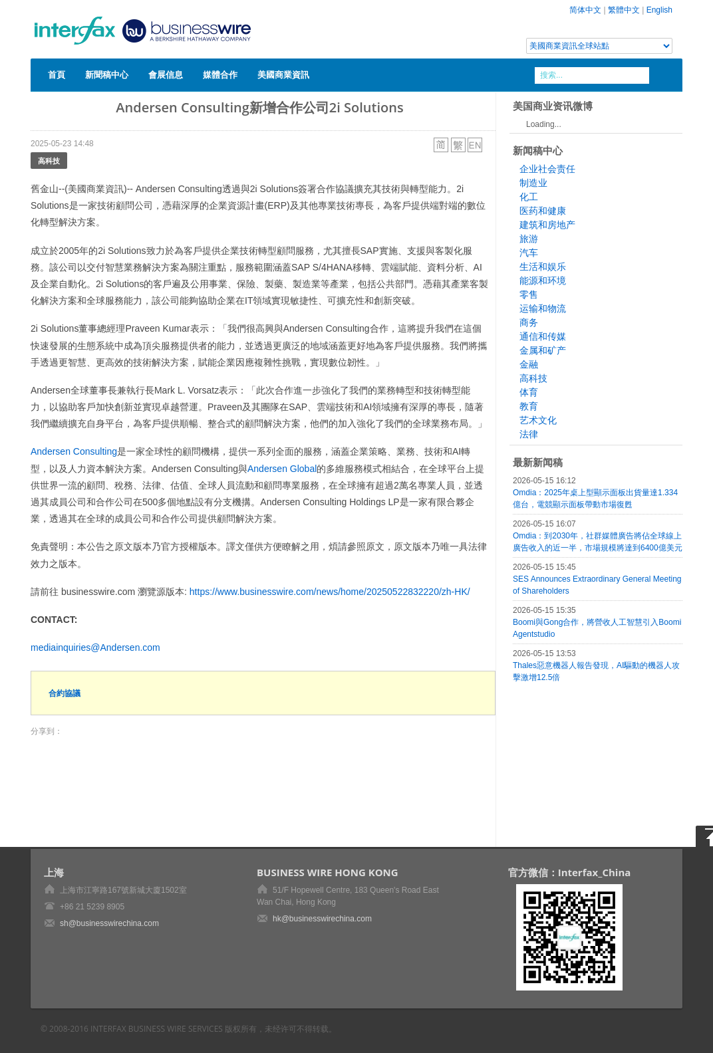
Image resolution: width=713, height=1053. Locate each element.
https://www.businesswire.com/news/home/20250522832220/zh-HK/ (330, 591)
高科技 (49, 161)
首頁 (56, 74)
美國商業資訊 (283, 74)
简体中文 (585, 10)
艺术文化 (538, 420)
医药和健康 (542, 210)
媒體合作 (220, 74)
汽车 (528, 252)
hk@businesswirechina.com (322, 918)
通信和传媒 (542, 336)
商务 (528, 322)
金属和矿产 (542, 350)
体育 (528, 392)
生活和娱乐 (542, 266)
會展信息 (165, 74)
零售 (528, 294)
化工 (528, 196)
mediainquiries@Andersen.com (95, 647)
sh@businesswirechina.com (109, 923)
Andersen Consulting (74, 451)
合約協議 (64, 693)
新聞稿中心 (106, 74)
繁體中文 (624, 10)
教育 (528, 406)
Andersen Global (282, 468)
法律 (528, 434)
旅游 (528, 238)
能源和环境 (542, 280)
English (659, 10)
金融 (528, 364)
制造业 (533, 182)
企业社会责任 (547, 169)
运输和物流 (542, 308)
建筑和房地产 (547, 224)
